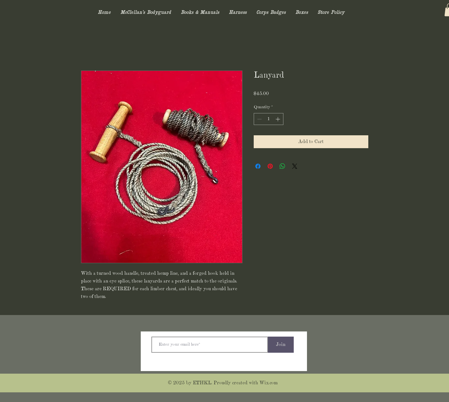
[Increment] (278, 119)
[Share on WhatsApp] (282, 166)
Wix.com (269, 383)
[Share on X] (295, 166)
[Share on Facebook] (258, 166)
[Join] (281, 345)
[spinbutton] (268, 119)
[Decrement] (259, 119)
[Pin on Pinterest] (270, 166)
